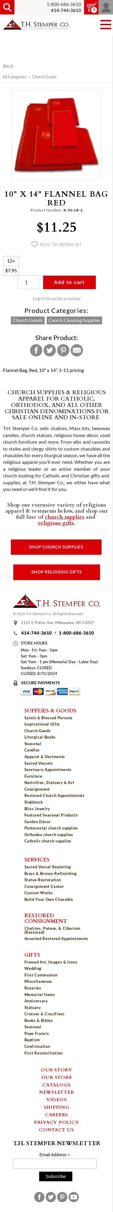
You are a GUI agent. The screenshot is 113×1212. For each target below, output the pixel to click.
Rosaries (32, 988)
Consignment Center (44, 886)
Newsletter (56, 1092)
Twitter (49, 350)
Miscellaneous (38, 981)
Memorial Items (39, 994)
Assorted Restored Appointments (56, 938)
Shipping (57, 1107)
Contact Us (56, 1129)
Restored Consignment (45, 917)
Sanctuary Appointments (48, 769)
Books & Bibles (38, 1020)
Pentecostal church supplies (51, 828)
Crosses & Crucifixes (44, 1014)
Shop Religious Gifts (56, 572)
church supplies (64, 517)
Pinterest (63, 350)
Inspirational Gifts (42, 724)
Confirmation (37, 1046)
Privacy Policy (56, 1122)
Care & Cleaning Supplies (74, 320)
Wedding (33, 968)
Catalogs (56, 1084)
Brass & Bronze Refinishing (50, 873)
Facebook (36, 350)
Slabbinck (33, 802)
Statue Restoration (42, 880)
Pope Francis (36, 1033)
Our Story (56, 1069)
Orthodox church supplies (49, 834)
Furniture (33, 776)
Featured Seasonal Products (51, 815)
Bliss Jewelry (37, 809)
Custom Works (38, 893)
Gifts (32, 954)
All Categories (14, 77)
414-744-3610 (36, 633)
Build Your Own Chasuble (48, 899)
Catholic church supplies (48, 841)
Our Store (56, 1077)
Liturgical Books (40, 737)
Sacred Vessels (38, 763)
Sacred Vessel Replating (47, 867)
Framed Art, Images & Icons (50, 962)
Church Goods (44, 77)
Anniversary (36, 1001)
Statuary (32, 1007)
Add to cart (69, 282)
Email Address (54, 1155)
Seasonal (33, 744)
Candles (32, 750)
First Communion (41, 975)
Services (36, 859)
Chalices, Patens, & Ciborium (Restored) (52, 930)
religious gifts (56, 523)
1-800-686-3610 (64, 4)
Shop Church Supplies (56, 547)
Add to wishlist (56, 244)
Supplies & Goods (50, 710)
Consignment (37, 789)
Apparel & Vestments (44, 756)
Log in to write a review (56, 298)
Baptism (32, 1040)
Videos (56, 1099)
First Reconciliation (43, 1053)
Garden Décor (37, 822)
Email (77, 350)
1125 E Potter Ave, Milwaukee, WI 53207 (57, 622)
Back (8, 66)
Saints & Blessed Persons (48, 718)
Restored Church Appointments (54, 795)
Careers (56, 1114)
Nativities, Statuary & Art (49, 782)
